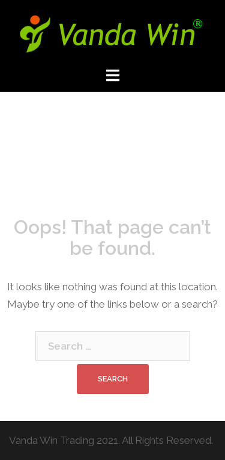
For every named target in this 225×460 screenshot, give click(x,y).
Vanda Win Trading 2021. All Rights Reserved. (111, 440)
